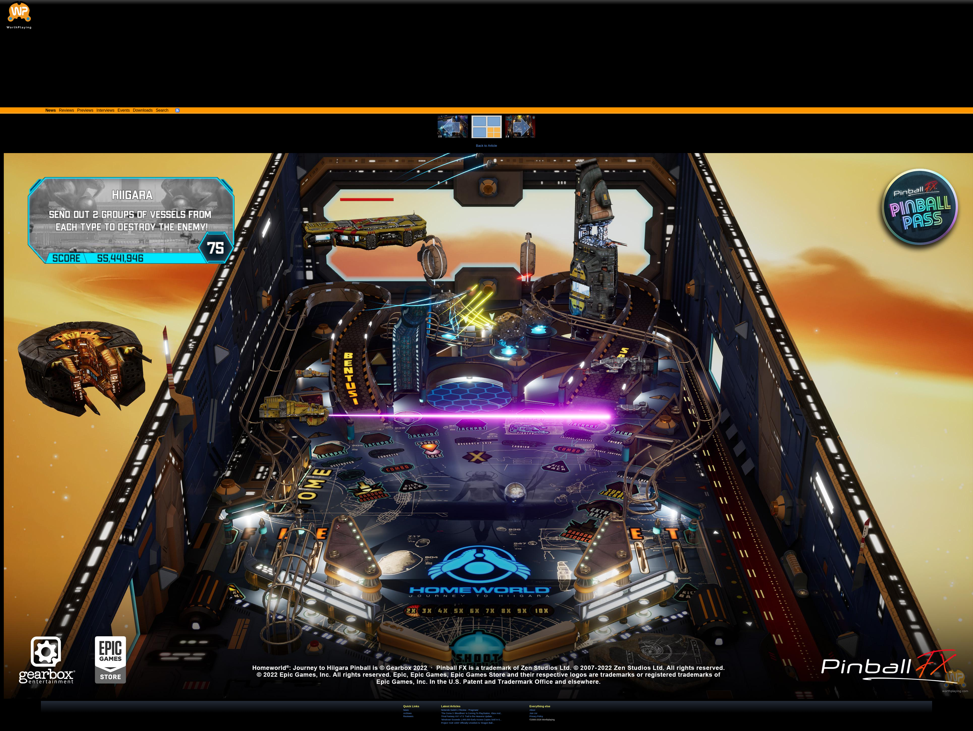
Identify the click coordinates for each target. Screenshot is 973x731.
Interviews (105, 110)
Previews (85, 110)
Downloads (143, 110)
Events (124, 110)
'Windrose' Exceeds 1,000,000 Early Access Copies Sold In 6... (471, 719)
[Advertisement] (486, 69)
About (532, 710)
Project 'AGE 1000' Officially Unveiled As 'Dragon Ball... (467, 723)
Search (162, 110)
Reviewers (408, 716)
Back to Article (486, 146)
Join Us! (533, 713)
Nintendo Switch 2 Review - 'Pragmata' (460, 710)
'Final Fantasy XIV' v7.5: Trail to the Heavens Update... (467, 716)
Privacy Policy (536, 716)
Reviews (66, 110)
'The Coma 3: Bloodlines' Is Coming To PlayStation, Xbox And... (471, 713)
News (406, 710)
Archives (407, 713)
